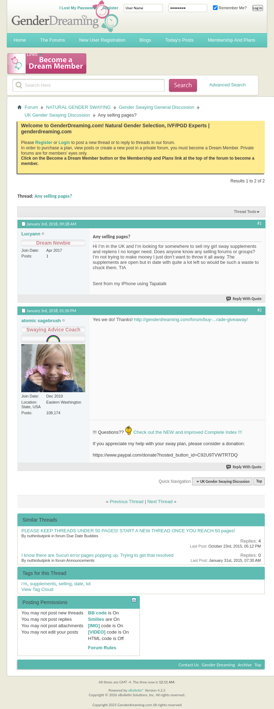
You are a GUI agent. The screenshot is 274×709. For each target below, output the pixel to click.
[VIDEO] (96, 632)
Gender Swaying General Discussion (156, 107)
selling (65, 583)
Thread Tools (245, 211)
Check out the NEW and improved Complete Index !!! (187, 432)
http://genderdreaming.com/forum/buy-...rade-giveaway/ (191, 319)
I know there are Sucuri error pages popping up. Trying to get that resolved (97, 555)
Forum (31, 107)
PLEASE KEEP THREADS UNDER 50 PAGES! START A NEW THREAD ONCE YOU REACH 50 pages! (128, 530)
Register (110, 8)
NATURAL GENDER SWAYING (78, 107)
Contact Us (189, 664)
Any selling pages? (53, 196)
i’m (24, 583)
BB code (97, 612)
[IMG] (94, 625)
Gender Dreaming (218, 664)
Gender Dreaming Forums (65, 16)
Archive (245, 664)
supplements (43, 583)
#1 (259, 223)
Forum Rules (102, 647)
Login (64, 142)
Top (259, 481)
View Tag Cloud (37, 589)
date (78, 583)
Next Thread (159, 501)
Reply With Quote (244, 299)
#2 (259, 310)
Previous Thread (126, 501)
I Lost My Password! (78, 8)
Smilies (96, 619)
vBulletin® (136, 690)
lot (88, 583)
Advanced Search (227, 84)
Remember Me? (230, 8)
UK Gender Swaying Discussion (57, 115)
